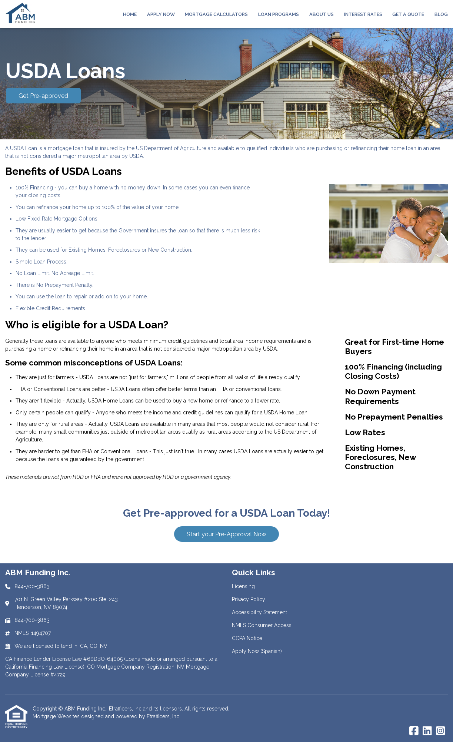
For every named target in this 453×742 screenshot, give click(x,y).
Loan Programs (278, 14)
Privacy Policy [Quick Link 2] (248, 599)
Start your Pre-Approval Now (226, 534)
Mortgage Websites (57, 716)
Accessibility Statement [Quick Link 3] (259, 612)
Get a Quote (408, 14)
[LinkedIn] (427, 731)
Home (130, 14)
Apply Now (161, 14)
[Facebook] (414, 731)
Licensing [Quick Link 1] (243, 586)
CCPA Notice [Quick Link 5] (247, 638)
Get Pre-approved (43, 95)
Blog (441, 14)
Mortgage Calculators (216, 14)
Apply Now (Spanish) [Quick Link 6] (257, 651)
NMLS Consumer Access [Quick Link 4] (262, 625)
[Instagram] (440, 731)
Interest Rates (363, 14)
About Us (321, 14)
